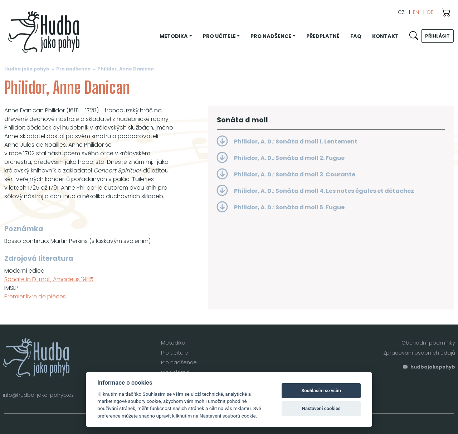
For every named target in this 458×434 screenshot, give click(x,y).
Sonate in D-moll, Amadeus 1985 (48, 279)
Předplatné (323, 36)
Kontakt (385, 36)
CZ (401, 12)
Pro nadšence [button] (270, 36)
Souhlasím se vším (321, 390)
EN (416, 12)
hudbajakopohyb (429, 367)
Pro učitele (174, 352)
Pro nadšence (73, 69)
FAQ (355, 36)
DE (430, 12)
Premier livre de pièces (35, 296)
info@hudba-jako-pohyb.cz (38, 395)
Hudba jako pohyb (26, 69)
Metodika (173, 342)
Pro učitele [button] (219, 36)
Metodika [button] (174, 36)
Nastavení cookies (321, 408)
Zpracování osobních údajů (419, 352)
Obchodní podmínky (428, 342)
